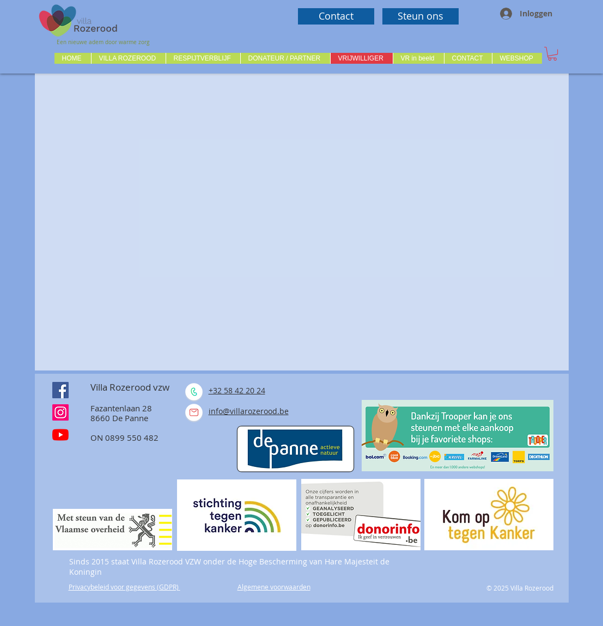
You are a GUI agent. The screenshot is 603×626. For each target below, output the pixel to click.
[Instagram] (60, 412)
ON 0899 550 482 (124, 437)
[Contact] (336, 16)
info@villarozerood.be (249, 411)
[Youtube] (60, 435)
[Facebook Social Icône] (60, 390)
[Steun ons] (420, 16)
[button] (128, 58)
